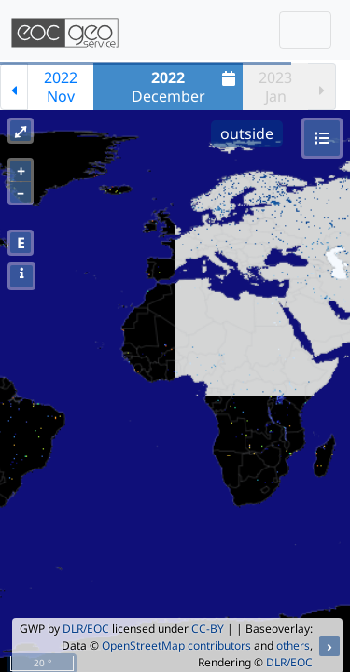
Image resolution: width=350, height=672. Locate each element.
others (293, 645)
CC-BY (207, 629)
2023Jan (275, 86)
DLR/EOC (86, 629)
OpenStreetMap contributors (176, 645)
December (186, 86)
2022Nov (60, 86)
